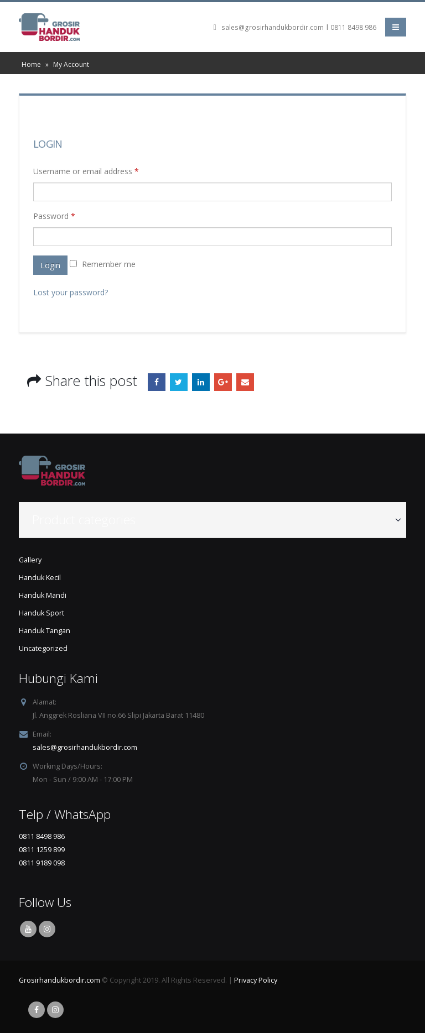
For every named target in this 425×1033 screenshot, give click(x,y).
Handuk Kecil (40, 577)
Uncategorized (43, 648)
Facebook (156, 382)
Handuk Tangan (44, 630)
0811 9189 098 (42, 863)
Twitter (179, 382)
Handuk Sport (41, 613)
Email (245, 382)
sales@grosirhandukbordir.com (272, 27)
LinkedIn (201, 382)
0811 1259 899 (42, 849)
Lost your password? (70, 292)
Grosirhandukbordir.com (59, 980)
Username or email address (86, 171)
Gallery (30, 560)
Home (31, 64)
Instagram (47, 929)
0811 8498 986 (353, 27)
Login (50, 265)
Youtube (28, 929)
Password (54, 216)
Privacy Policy (255, 980)
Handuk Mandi (42, 595)
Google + (223, 382)
